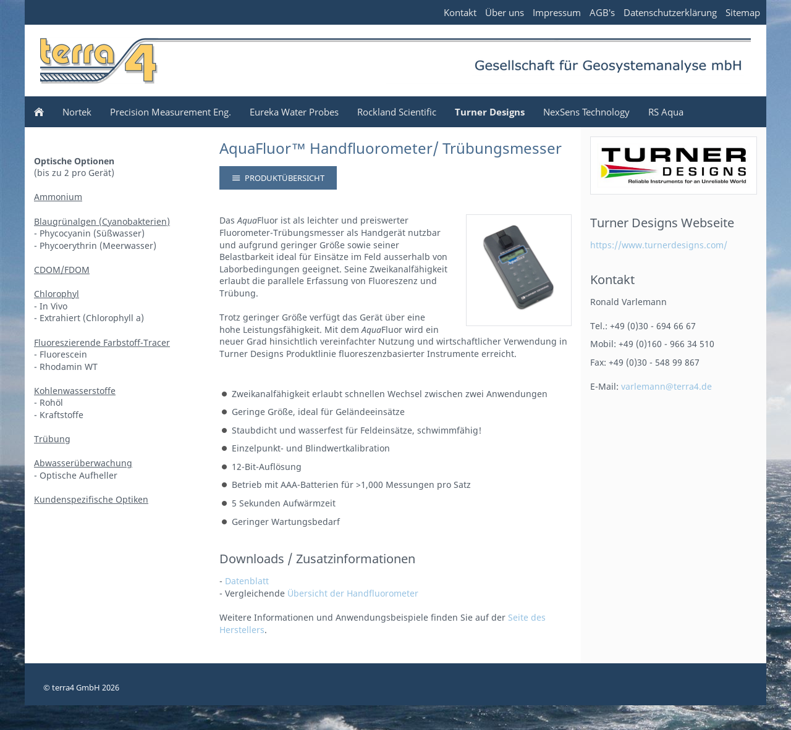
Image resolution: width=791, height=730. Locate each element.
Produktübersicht (278, 177)
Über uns (504, 12)
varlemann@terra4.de (666, 386)
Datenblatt (247, 581)
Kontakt (460, 12)
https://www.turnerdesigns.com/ (658, 245)
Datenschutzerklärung (670, 12)
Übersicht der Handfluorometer (352, 593)
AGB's (602, 12)
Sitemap (742, 12)
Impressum (557, 12)
